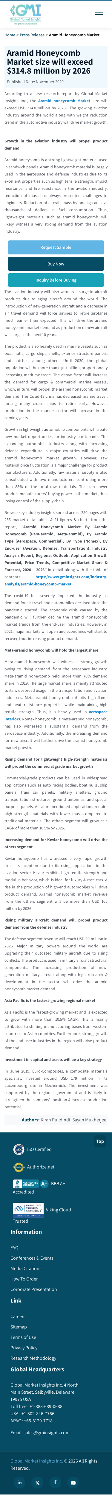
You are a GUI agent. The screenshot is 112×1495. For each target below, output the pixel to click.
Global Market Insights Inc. (36, 1461)
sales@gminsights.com (46, 1432)
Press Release (32, 35)
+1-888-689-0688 (45, 1406)
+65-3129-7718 (38, 1421)
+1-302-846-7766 (37, 1413)
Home (10, 35)
